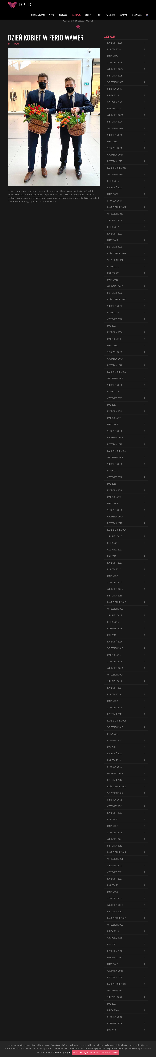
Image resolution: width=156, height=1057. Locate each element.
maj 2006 (126, 1030)
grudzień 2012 (126, 773)
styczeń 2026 (126, 62)
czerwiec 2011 (126, 872)
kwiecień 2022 (126, 233)
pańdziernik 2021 (126, 253)
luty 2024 (126, 141)
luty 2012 (126, 826)
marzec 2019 (126, 417)
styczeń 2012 (126, 832)
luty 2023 (126, 194)
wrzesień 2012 (126, 793)
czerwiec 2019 (126, 398)
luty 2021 (126, 279)
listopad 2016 (126, 595)
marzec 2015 (126, 655)
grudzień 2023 (126, 154)
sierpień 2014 (126, 681)
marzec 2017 (126, 569)
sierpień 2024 (126, 135)
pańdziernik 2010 (126, 918)
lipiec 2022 (126, 227)
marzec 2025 (126, 108)
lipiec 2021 (126, 266)
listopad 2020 (126, 292)
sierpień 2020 (126, 306)
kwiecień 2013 (126, 753)
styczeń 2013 (126, 766)
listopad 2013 (126, 714)
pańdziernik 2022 (126, 207)
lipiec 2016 (126, 622)
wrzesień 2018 (126, 457)
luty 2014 (126, 701)
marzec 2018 (126, 496)
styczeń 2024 (126, 148)
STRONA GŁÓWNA (38, 14)
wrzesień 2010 (126, 924)
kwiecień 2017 (126, 562)
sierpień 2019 (126, 385)
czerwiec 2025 (126, 102)
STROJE (98, 14)
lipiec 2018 (126, 470)
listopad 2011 (126, 845)
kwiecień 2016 (126, 641)
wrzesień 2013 (126, 727)
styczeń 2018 (126, 510)
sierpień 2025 (126, 88)
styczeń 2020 (126, 352)
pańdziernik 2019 (126, 371)
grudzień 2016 (126, 589)
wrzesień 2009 (126, 990)
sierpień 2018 (126, 464)
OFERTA (88, 14)
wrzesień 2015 (126, 648)
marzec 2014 (126, 694)
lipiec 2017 (126, 542)
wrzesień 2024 (126, 128)
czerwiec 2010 (126, 937)
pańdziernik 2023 (126, 167)
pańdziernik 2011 (126, 852)
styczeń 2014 (126, 707)
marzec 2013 (126, 760)
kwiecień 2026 (126, 42)
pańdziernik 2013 (126, 720)
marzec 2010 (126, 957)
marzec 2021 (126, 273)
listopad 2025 (126, 75)
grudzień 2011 (126, 839)
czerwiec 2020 (126, 319)
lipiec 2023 (126, 181)
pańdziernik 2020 (126, 299)
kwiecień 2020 (126, 332)
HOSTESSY (63, 14)
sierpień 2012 (126, 799)
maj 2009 (126, 1003)
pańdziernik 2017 (126, 529)
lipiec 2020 (126, 312)
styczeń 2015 (126, 661)
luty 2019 (126, 424)
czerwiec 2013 (126, 740)
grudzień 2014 (126, 668)
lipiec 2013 (126, 733)
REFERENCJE (110, 14)
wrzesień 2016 (126, 608)
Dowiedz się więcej (61, 1052)
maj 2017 (126, 556)
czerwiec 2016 (126, 628)
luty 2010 (126, 964)
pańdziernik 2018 (126, 450)
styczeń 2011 (126, 898)
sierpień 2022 (126, 220)
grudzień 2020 (126, 286)
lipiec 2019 (126, 391)
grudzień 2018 (126, 437)
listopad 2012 (126, 780)
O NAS (51, 14)
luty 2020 (126, 345)
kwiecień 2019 (126, 411)
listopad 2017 (126, 523)
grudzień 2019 (126, 358)
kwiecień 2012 (126, 812)
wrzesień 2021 (126, 260)
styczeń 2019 (126, 431)
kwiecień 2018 (126, 490)
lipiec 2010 (126, 931)
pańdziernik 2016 (126, 602)
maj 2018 (126, 483)
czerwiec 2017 (126, 549)
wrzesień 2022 (126, 213)
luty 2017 (126, 576)
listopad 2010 (126, 911)
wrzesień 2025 (126, 82)
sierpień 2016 (126, 615)
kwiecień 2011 (126, 878)
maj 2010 (126, 944)
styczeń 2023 (126, 200)
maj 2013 (126, 747)
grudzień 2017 (126, 516)
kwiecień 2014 (126, 687)
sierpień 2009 (126, 997)
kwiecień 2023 (126, 187)
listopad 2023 (126, 161)
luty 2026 (126, 56)
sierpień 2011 (126, 865)
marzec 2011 (126, 885)
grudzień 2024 (126, 115)
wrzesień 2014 (126, 674)
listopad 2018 (126, 444)
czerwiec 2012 (126, 806)
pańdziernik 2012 (126, 786)
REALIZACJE (76, 14)
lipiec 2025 (126, 95)
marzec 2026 (126, 49)
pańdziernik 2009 (126, 984)
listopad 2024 (126, 121)
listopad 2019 (126, 365)
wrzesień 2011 (126, 858)
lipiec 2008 (126, 1010)
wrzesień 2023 (126, 174)
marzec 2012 (126, 819)
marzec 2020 (126, 339)
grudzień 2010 (126, 905)
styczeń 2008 (126, 1016)
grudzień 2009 (126, 970)
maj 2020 (126, 325)
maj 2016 (126, 635)
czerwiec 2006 (126, 1023)
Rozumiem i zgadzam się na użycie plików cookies (95, 1052)
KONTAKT (123, 14)
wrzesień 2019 (126, 378)
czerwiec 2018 (126, 477)
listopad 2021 (126, 246)
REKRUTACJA (137, 14)
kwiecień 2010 (126, 951)
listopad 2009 (126, 977)
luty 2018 (126, 503)
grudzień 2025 (126, 69)
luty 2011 (126, 891)
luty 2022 (126, 240)
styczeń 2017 (126, 582)
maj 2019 (126, 404)
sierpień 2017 (126, 536)
